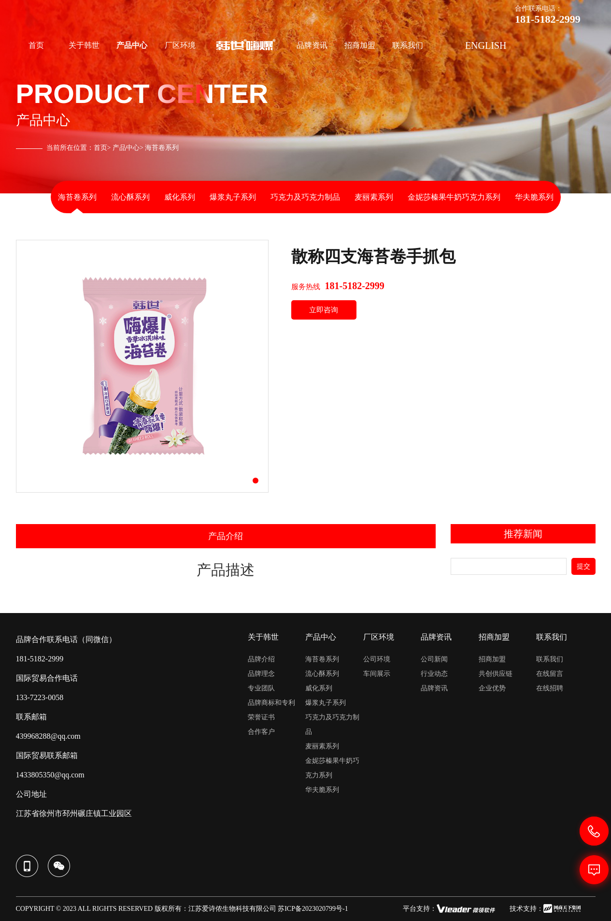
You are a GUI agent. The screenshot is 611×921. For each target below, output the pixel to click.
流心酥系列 (130, 197)
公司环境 (376, 659)
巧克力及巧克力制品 (305, 197)
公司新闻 (434, 659)
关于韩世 (84, 45)
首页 (36, 45)
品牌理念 (261, 673)
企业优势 (492, 688)
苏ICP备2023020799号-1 (313, 908)
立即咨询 (323, 310)
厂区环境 (180, 45)
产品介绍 (225, 536)
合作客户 (261, 731)
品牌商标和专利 (271, 702)
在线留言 (549, 673)
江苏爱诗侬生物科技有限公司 (232, 908)
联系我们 (407, 45)
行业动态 (434, 673)
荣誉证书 (261, 717)
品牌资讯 (312, 45)
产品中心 (131, 45)
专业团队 (261, 688)
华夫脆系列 (534, 197)
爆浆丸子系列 (233, 197)
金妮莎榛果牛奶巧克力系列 (454, 197)
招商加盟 (359, 45)
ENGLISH (486, 45)
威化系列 (179, 197)
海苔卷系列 (77, 197)
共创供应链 (495, 673)
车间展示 (376, 673)
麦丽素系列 (374, 197)
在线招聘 (549, 688)
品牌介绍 (261, 659)
